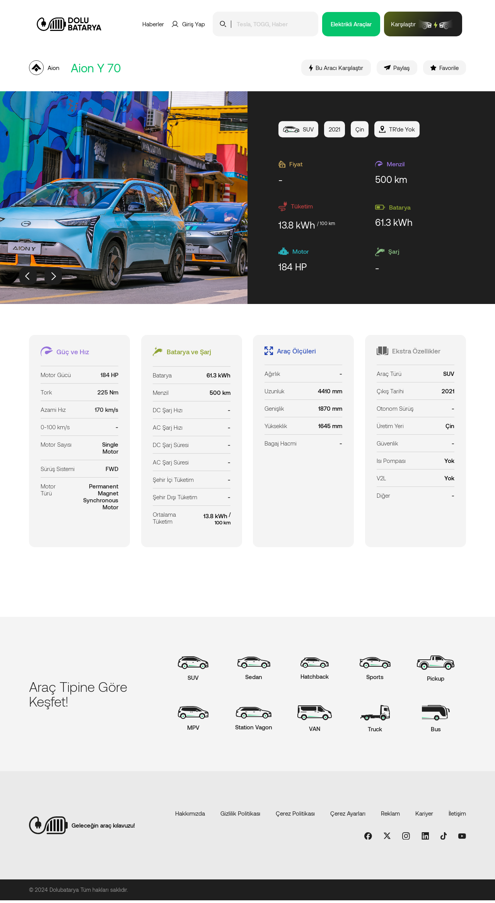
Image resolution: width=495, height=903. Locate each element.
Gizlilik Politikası (240, 815)
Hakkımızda (190, 815)
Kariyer (424, 815)
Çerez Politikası (295, 815)
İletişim (457, 815)
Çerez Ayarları (347, 815)
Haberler (153, 23)
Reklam (390, 815)
